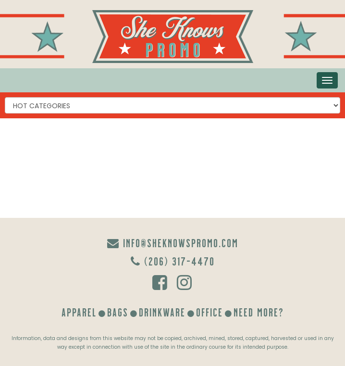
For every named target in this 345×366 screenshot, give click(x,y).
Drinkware (162, 312)
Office (209, 312)
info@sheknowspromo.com (172, 243)
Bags (117, 312)
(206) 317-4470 (173, 261)
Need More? (259, 312)
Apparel (79, 312)
